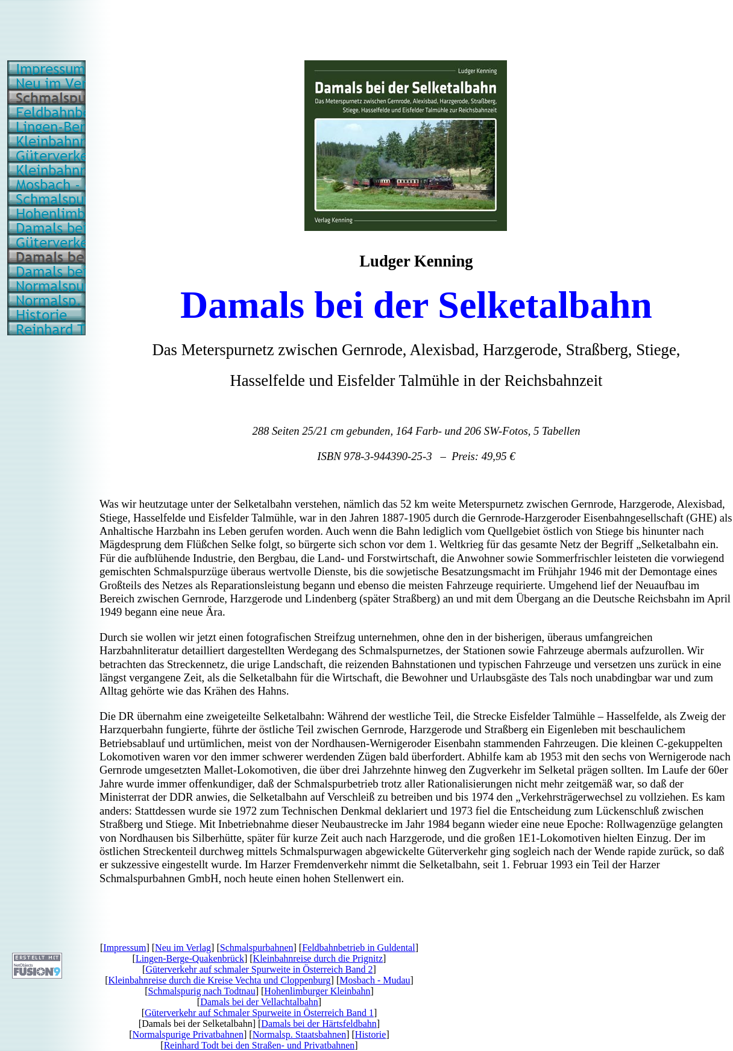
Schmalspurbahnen (257, 947)
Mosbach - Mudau (374, 980)
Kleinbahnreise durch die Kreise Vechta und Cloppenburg (219, 980)
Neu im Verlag (183, 947)
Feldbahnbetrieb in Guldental (358, 947)
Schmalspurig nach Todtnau (202, 991)
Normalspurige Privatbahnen (188, 1034)
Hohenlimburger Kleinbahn (317, 991)
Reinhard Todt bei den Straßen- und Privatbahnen (259, 1045)
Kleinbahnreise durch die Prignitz (318, 958)
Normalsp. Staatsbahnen (300, 1034)
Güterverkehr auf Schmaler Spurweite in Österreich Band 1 (259, 1013)
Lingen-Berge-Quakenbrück (190, 958)
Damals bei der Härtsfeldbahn (318, 1023)
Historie (370, 1034)
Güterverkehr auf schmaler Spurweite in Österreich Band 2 (259, 969)
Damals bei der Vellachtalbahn (259, 1002)
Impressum (124, 947)
